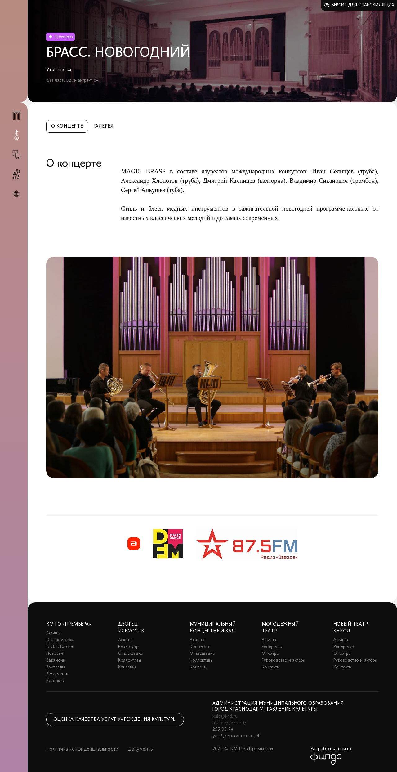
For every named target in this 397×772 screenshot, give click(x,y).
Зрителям (55, 667)
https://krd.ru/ (229, 722)
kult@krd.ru (225, 716)
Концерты (199, 646)
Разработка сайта (330, 749)
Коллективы (129, 660)
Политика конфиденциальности (82, 749)
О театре (270, 653)
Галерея (103, 126)
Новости (54, 653)
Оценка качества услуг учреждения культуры (115, 719)
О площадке (130, 653)
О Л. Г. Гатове (59, 646)
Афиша (53, 633)
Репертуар (128, 646)
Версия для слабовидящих (363, 5)
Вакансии (55, 660)
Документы (57, 674)
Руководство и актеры (284, 660)
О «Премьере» (60, 640)
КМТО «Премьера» (68, 624)
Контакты (55, 681)
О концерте (67, 126)
